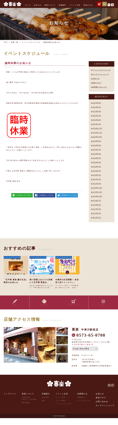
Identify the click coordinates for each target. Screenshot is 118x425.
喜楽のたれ (88, 5)
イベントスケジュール (31, 42)
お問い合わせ (102, 408)
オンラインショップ (100, 74)
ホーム (28, 5)
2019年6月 (96, 205)
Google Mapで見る (81, 355)
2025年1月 (96, 124)
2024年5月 (96, 158)
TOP (5, 42)
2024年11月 (97, 133)
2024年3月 (96, 166)
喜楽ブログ (96, 83)
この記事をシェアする (45, 195)
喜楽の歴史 (26, 409)
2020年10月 (97, 188)
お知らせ (37, 5)
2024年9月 (96, 141)
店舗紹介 (46, 401)
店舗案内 (62, 5)
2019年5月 (96, 209)
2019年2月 (96, 213)
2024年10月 (97, 137)
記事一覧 (14, 42)
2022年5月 (96, 175)
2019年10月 (97, 196)
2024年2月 (96, 171)
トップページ (10, 401)
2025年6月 (96, 103)
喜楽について (49, 5)
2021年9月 (96, 183)
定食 (43, 407)
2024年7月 (96, 150)
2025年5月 (96, 107)
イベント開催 (60, 407)
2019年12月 (97, 192)
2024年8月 (96, 145)
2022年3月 (96, 179)
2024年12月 (97, 128)
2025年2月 (96, 120)
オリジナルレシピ (83, 407)
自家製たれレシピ (99, 87)
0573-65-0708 (90, 342)
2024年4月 (96, 162)
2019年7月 (96, 200)
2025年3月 (96, 116)
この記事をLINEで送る (23, 195)
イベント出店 (74, 5)
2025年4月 (96, 111)
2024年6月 (96, 154)
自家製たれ (82, 401)
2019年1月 (96, 217)
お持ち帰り (46, 404)
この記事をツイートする (68, 195)
